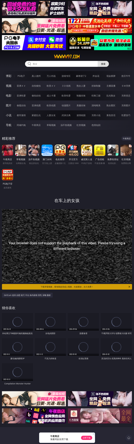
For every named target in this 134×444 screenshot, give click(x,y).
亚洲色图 (36, 105)
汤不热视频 (66, 125)
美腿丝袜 (81, 105)
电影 (8, 95)
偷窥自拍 (21, 105)
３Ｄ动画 (66, 85)
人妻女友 (51, 115)
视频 (8, 86)
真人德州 (36, 75)
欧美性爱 (66, 95)
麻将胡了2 (81, 75)
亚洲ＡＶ (21, 85)
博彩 (8, 76)
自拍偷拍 (36, 85)
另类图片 (125, 105)
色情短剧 (96, 125)
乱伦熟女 (110, 95)
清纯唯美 (96, 105)
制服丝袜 (81, 95)
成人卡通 (51, 95)
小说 (8, 115)
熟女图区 (110, 105)
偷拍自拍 (36, 95)
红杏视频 (81, 125)
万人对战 (51, 75)
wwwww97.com (67, 57)
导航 (8, 125)
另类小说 (96, 115)
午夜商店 (36, 125)
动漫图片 (66, 105)
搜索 (103, 63)
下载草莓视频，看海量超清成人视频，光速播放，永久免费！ (86, 286)
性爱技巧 (125, 115)
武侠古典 (66, 115)
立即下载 (87, 437)
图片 (8, 105)
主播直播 (110, 85)
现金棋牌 (110, 75)
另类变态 (125, 95)
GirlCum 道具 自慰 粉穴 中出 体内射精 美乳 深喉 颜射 (27, 295)
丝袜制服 (96, 85)
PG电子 (21, 75)
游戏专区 (66, 75)
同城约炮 (21, 125)
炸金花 (96, 75)
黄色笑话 (110, 115)
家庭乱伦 (36, 115)
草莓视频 (51, 125)
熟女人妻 (81, 85)
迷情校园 (81, 115)
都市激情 (21, 115)
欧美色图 (51, 105)
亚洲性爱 (21, 95)
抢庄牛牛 (125, 75)
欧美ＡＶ (51, 85)
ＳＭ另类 (125, 85)
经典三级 (96, 95)
